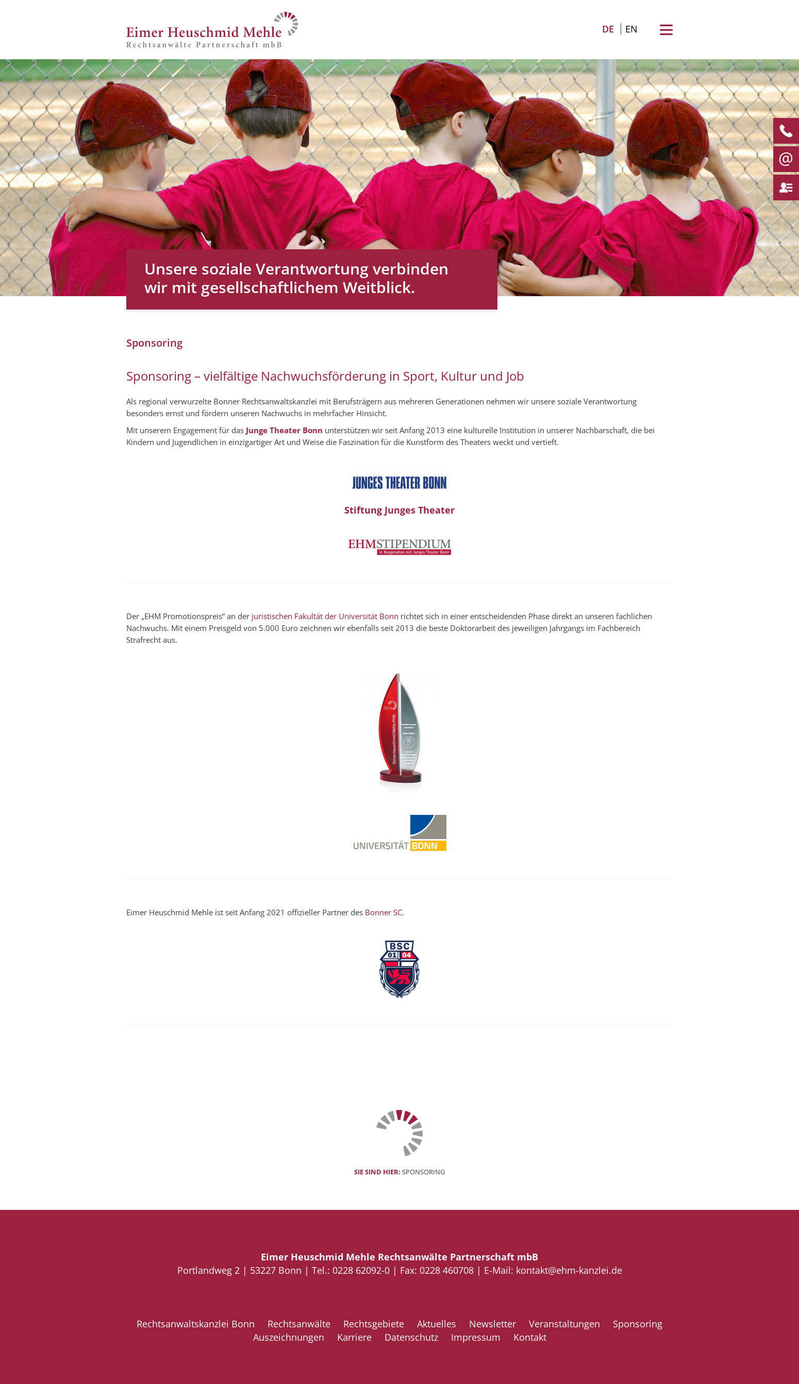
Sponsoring (637, 1324)
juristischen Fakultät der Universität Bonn (325, 616)
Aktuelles (436, 1324)
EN (631, 29)
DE (608, 29)
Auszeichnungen (288, 1337)
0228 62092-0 (361, 1270)
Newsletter (492, 1324)
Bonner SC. (384, 912)
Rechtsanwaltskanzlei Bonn (196, 1324)
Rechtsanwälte (299, 1324)
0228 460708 (447, 1270)
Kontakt (529, 1337)
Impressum (476, 1337)
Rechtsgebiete (373, 1324)
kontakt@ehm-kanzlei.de (569, 1270)
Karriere (354, 1337)
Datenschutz (411, 1337)
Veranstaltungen (564, 1324)
